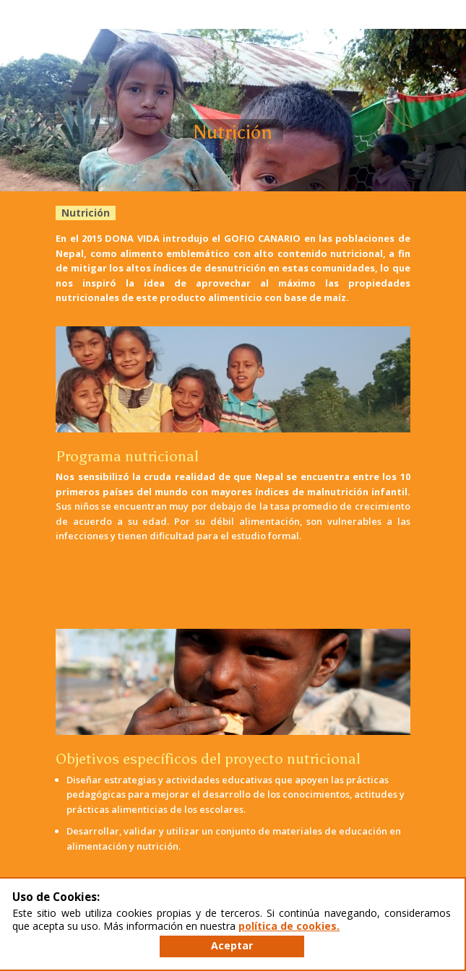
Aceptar (232, 945)
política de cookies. (289, 926)
